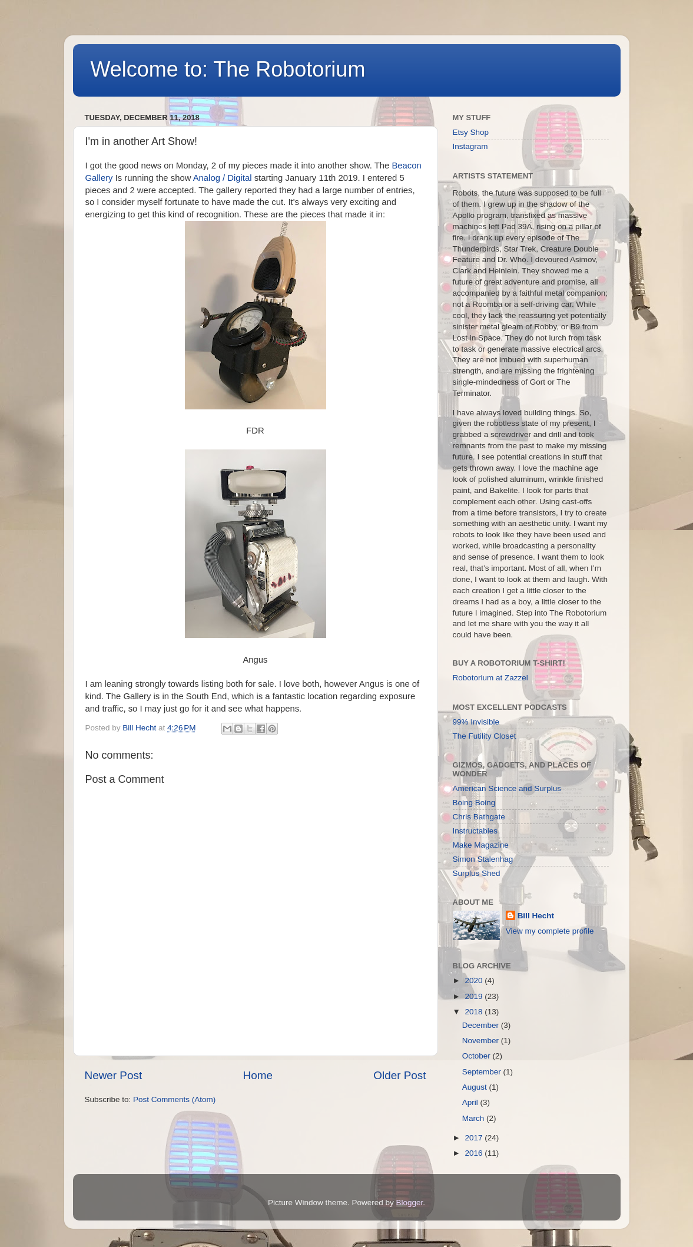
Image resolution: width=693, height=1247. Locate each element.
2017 (475, 1137)
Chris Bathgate (479, 816)
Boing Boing (474, 802)
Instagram (470, 146)
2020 (475, 980)
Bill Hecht (536, 915)
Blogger (409, 1202)
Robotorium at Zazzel (490, 677)
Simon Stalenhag (483, 859)
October (477, 1055)
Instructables (475, 830)
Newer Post (113, 1075)
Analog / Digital (223, 178)
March (474, 1118)
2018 (475, 1011)
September (482, 1071)
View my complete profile (550, 931)
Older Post (399, 1075)
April (471, 1102)
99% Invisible (476, 721)
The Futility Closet (484, 736)
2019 (475, 996)
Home (258, 1075)
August (475, 1087)
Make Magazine (481, 845)
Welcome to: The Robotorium (228, 69)
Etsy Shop (471, 132)
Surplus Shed (476, 873)
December (481, 1025)
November (481, 1040)
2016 (475, 1153)
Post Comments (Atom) (174, 1099)
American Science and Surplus (507, 788)
